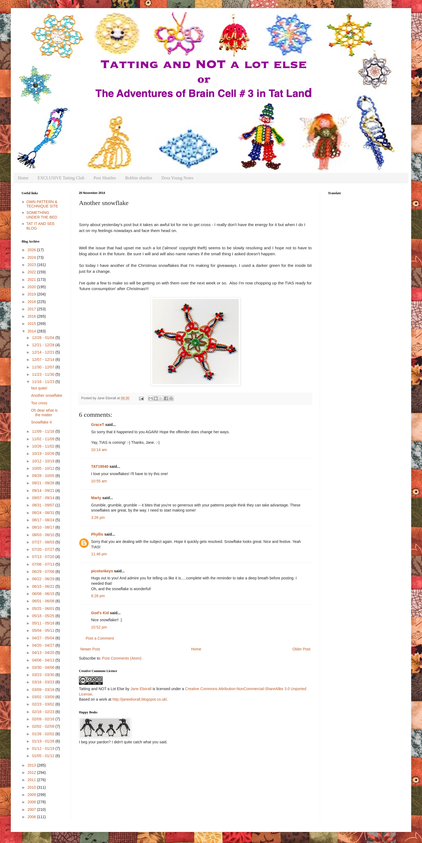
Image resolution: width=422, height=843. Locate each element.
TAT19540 (99, 466)
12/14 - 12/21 (43, 352)
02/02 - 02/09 (43, 726)
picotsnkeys (102, 571)
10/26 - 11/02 (43, 446)
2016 (32, 316)
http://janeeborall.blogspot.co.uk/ (139, 699)
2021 (32, 279)
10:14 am (99, 450)
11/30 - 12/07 (43, 367)
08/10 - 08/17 (43, 527)
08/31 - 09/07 (43, 505)
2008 (32, 802)
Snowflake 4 (41, 422)
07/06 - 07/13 (43, 564)
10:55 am (99, 481)
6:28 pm (98, 596)
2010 (32, 787)
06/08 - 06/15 (43, 594)
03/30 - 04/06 (43, 667)
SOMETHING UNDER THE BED (41, 214)
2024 (32, 257)
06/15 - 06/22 (43, 586)
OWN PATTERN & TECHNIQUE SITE (42, 204)
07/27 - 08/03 (43, 542)
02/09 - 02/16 (43, 719)
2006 (32, 817)
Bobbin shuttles (138, 178)
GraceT (97, 424)
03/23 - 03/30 (43, 675)
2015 (32, 323)
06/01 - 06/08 (43, 601)
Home (23, 178)
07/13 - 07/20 (43, 557)
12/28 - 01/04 (43, 337)
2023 (32, 265)
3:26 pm (98, 517)
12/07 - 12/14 (43, 359)
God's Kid (100, 613)
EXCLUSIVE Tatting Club (61, 178)
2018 (32, 302)
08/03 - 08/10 (43, 535)
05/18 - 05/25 (43, 616)
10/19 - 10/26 (43, 453)
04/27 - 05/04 (43, 638)
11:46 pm (99, 554)
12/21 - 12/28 (43, 345)
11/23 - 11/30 (43, 374)
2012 (32, 772)
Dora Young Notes (177, 178)
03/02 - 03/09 (43, 697)
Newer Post (90, 649)
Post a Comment (100, 638)
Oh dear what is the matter (44, 412)
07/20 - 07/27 (43, 549)
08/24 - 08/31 (43, 512)
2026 (32, 250)
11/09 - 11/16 (43, 431)
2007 (32, 809)
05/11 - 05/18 (43, 623)
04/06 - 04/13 (43, 660)
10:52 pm (99, 627)
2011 (32, 780)
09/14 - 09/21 (43, 490)
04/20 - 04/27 (43, 645)
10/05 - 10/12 (43, 468)
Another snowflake (46, 395)
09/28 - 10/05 (43, 475)
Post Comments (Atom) (121, 658)
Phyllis (97, 534)
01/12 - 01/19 (43, 748)
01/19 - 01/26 (43, 741)
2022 (32, 272)
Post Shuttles (105, 178)
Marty (96, 498)
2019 (32, 294)
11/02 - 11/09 (43, 439)
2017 (32, 309)
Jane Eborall (140, 689)
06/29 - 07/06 (43, 571)
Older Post (301, 649)
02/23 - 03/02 (43, 704)
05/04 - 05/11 (43, 630)
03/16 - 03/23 (43, 682)
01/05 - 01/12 (43, 756)
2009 (32, 794)
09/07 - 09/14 (43, 498)
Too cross (39, 403)
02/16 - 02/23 (43, 712)
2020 (32, 287)
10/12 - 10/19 (43, 461)
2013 (32, 765)
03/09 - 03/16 (43, 689)
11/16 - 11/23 (43, 381)
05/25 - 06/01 (43, 608)
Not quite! (39, 388)
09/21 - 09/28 (43, 483)
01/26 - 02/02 (43, 734)
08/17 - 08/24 (43, 520)
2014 (32, 331)
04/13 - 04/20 (43, 652)
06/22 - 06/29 (43, 579)
